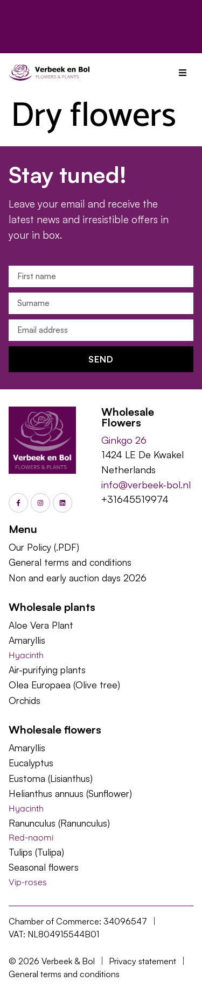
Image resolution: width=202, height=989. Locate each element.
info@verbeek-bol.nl (146, 484)
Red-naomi (31, 837)
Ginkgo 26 (124, 439)
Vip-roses (28, 882)
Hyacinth (26, 655)
